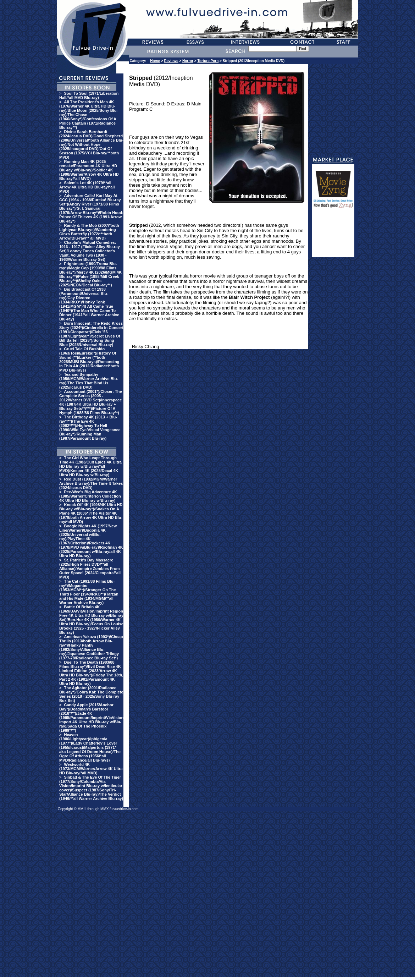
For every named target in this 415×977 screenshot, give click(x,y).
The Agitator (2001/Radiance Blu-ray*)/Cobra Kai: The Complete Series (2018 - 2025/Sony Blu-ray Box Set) (91, 694)
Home (155, 61)
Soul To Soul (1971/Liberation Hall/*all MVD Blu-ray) (88, 95)
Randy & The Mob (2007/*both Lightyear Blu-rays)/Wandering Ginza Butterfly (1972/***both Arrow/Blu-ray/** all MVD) (89, 231)
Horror (187, 61)
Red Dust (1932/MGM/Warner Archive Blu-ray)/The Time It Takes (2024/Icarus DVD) (91, 483)
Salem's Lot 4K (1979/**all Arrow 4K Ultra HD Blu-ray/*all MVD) (87, 187)
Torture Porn (207, 61)
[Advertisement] (333, 235)
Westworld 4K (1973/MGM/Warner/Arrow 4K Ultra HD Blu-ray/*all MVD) (91, 768)
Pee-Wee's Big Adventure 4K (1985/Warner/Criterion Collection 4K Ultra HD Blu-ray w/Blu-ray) (90, 496)
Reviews (171, 61)
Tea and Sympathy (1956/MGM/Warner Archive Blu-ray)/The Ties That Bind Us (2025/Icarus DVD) (88, 380)
